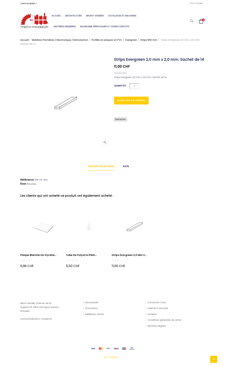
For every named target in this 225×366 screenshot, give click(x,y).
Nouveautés (91, 302)
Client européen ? (28, 3)
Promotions (91, 308)
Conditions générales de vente (164, 320)
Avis (126, 166)
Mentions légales (157, 326)
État (23, 183)
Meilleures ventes (94, 314)
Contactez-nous (157, 302)
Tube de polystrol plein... (81, 255)
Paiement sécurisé (158, 308)
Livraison (152, 314)
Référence (27, 179)
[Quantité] (134, 86)
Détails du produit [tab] (101, 166)
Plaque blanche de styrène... (38, 255)
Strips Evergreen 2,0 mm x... (129, 255)
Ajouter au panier (131, 100)
